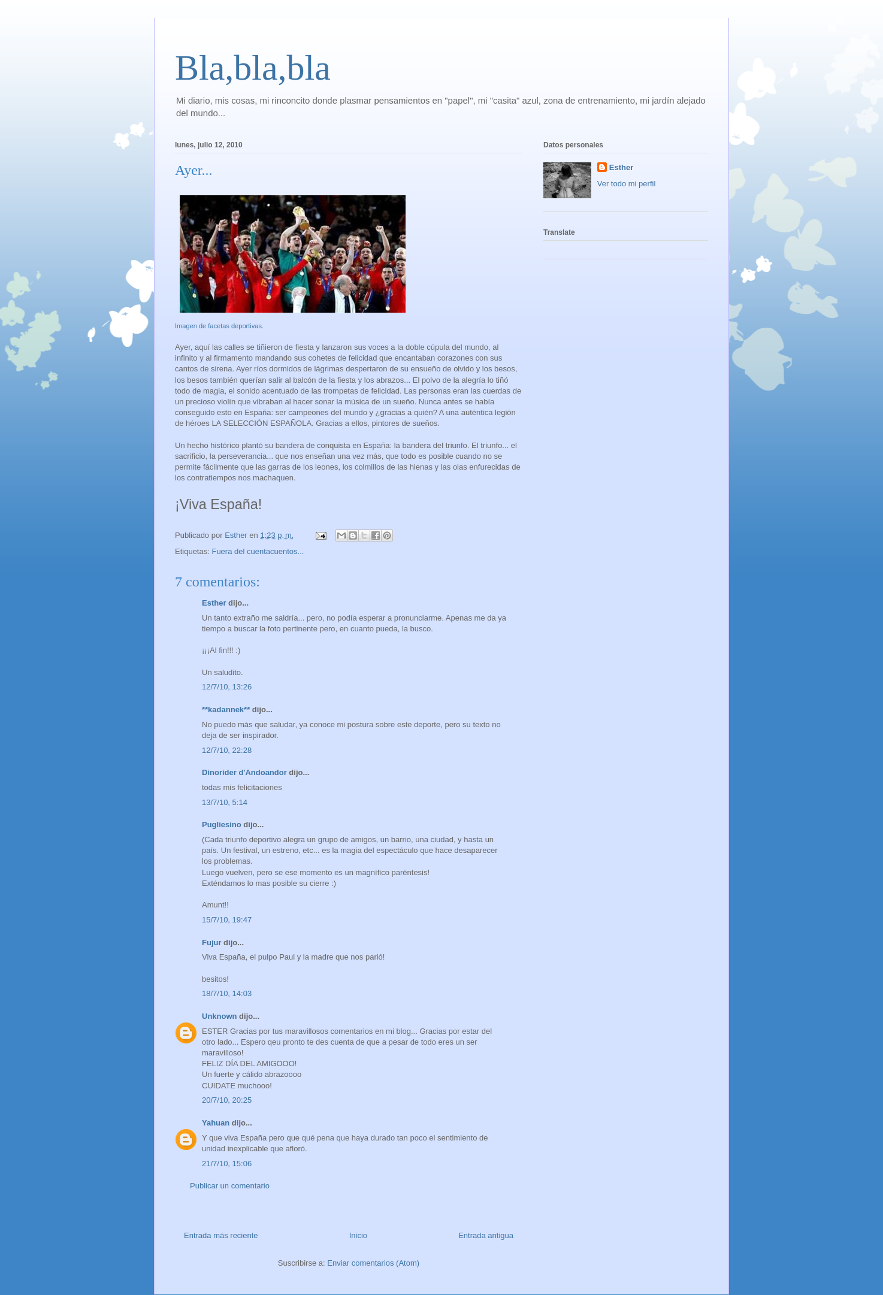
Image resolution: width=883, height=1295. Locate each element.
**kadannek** (226, 709)
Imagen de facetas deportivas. (219, 325)
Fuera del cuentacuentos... (257, 551)
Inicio (358, 1235)
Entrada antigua (485, 1235)
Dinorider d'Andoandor (244, 772)
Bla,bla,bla (253, 67)
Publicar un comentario (230, 1185)
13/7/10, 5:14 (224, 802)
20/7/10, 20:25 (227, 1100)
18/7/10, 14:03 (227, 993)
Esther (214, 602)
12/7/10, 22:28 (227, 750)
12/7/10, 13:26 (227, 686)
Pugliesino (221, 824)
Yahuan (215, 1122)
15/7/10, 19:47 (227, 919)
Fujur (212, 942)
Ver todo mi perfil (626, 183)
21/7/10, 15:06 (227, 1163)
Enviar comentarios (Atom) (373, 1262)
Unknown (219, 1016)
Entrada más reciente (221, 1235)
